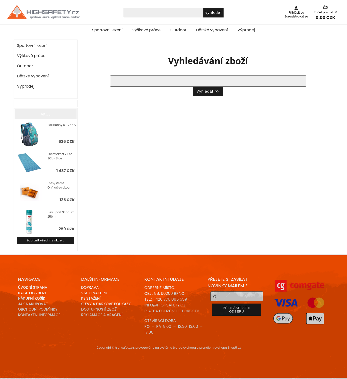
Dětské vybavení (212, 30)
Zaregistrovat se (296, 16)
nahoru (340, 372)
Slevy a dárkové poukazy (106, 303)
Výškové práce (146, 30)
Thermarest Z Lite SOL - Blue (59, 156)
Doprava (90, 287)
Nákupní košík (31, 298)
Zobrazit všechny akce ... (46, 240)
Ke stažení (91, 298)
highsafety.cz (124, 348)
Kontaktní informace (39, 314)
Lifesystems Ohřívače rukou (58, 185)
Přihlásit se (296, 12)
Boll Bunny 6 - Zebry (61, 125)
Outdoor (178, 30)
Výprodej (246, 30)
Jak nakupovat (33, 303)
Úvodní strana (32, 287)
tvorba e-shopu (184, 348)
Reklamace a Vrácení (101, 314)
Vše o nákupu (94, 293)
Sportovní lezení (107, 30)
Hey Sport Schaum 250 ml (60, 214)
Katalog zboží (32, 293)
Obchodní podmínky (37, 309)
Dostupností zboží (99, 309)
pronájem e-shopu (213, 348)
